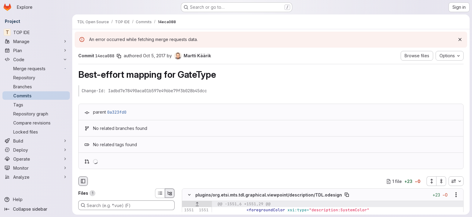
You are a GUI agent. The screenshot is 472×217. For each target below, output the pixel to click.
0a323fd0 (116, 112)
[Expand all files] (431, 181)
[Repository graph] (36, 113)
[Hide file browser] (83, 181)
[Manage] (36, 41)
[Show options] (456, 195)
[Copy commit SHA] (119, 56)
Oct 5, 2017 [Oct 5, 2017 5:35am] (154, 55)
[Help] (36, 199)
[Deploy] (36, 150)
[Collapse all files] (441, 181)
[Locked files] (36, 131)
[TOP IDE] (36, 32)
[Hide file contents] (189, 195)
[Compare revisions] (36, 122)
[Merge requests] (36, 68)
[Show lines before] (197, 204)
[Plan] (36, 50)
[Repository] (36, 77)
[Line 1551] (189, 210)
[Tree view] (170, 193)
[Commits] (36, 95)
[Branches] (36, 86)
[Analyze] (36, 177)
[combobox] (456, 181)
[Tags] (36, 104)
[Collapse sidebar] (36, 209)
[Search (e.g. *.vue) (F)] (126, 205)
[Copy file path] (346, 195)
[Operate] (36, 159)
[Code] (36, 59)
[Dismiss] (460, 39)
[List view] (160, 193)
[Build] (36, 141)
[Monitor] (36, 168)
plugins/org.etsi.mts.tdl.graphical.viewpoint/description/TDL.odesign (268, 194)
